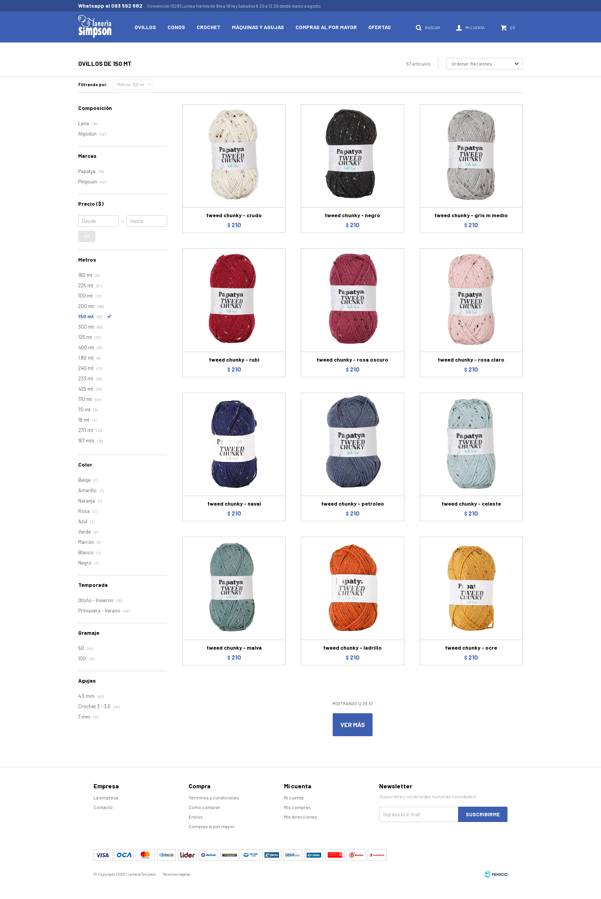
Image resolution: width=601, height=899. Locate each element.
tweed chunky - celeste (471, 503)
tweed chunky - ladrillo (352, 647)
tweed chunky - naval (234, 503)
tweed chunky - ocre (471, 647)
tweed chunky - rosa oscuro (352, 359)
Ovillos (145, 27)
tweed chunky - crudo (234, 215)
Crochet (208, 27)
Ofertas (379, 27)
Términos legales (176, 874)
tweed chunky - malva (234, 647)
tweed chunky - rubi (234, 359)
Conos (176, 27)
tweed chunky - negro (352, 215)
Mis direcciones (300, 816)
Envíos (196, 816)
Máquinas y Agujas (258, 27)
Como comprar (204, 807)
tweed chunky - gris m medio (471, 215)
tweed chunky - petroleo (352, 503)
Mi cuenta (294, 797)
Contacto (103, 807)
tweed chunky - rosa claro (471, 359)
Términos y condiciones (214, 797)
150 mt (131, 84)
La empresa (106, 797)
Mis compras (297, 807)
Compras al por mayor (326, 27)
